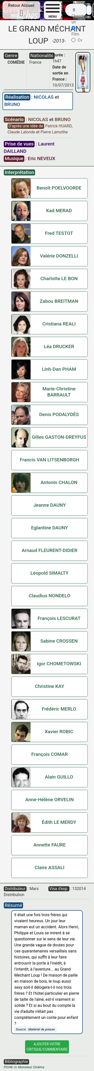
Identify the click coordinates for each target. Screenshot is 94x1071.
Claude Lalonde (22, 132)
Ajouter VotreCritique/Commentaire (46, 1046)
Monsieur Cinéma (31, 1067)
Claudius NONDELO (49, 596)
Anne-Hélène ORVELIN (49, 799)
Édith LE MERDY (59, 822)
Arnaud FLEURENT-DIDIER (49, 550)
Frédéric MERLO (59, 709)
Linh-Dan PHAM (59, 369)
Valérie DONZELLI (59, 256)
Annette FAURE (49, 845)
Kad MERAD (59, 210)
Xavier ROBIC (59, 731)
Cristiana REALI (59, 324)
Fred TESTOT (59, 233)
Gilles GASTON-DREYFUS (59, 437)
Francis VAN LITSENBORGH (49, 460)
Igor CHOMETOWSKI (59, 664)
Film (75, 31)
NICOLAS (44, 97)
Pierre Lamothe (54, 132)
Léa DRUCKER (59, 346)
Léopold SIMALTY (50, 573)
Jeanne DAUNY (49, 505)
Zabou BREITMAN (59, 301)
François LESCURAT (59, 618)
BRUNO (12, 104)
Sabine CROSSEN (59, 641)
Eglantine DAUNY (49, 528)
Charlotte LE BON (59, 278)
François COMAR (49, 754)
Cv (76, 40)
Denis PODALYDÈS (59, 414)
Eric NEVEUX (41, 158)
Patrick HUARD (59, 126)
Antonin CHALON (59, 482)
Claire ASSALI (49, 867)
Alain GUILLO (59, 777)
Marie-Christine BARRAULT (59, 392)
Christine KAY (49, 686)
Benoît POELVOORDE (59, 188)
